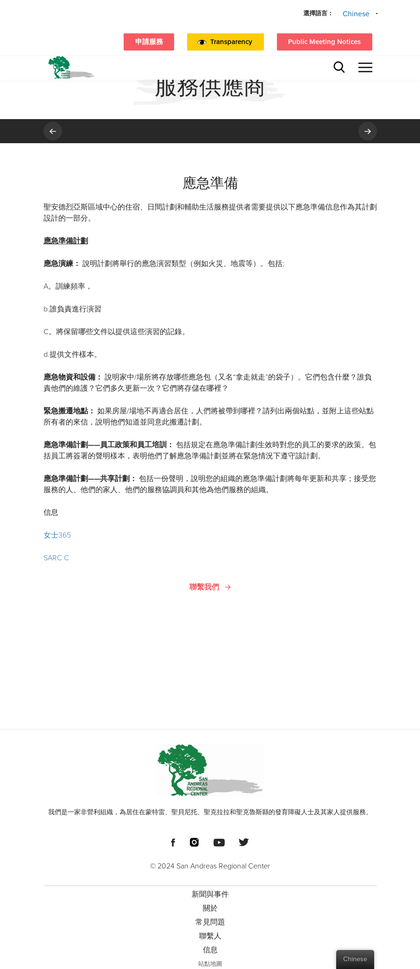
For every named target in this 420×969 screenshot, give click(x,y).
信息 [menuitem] (210, 950)
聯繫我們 (204, 587)
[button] (248, 42)
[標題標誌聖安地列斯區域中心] (71, 67)
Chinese (356, 14)
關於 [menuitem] (210, 908)
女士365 (57, 535)
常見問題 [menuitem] (210, 922)
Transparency (231, 42)
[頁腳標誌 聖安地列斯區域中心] (210, 770)
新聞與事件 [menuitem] (210, 894)
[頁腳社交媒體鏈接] (173, 841)
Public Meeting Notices (324, 42)
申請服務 (149, 42)
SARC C (56, 558)
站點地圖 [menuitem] (210, 964)
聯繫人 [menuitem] (210, 936)
